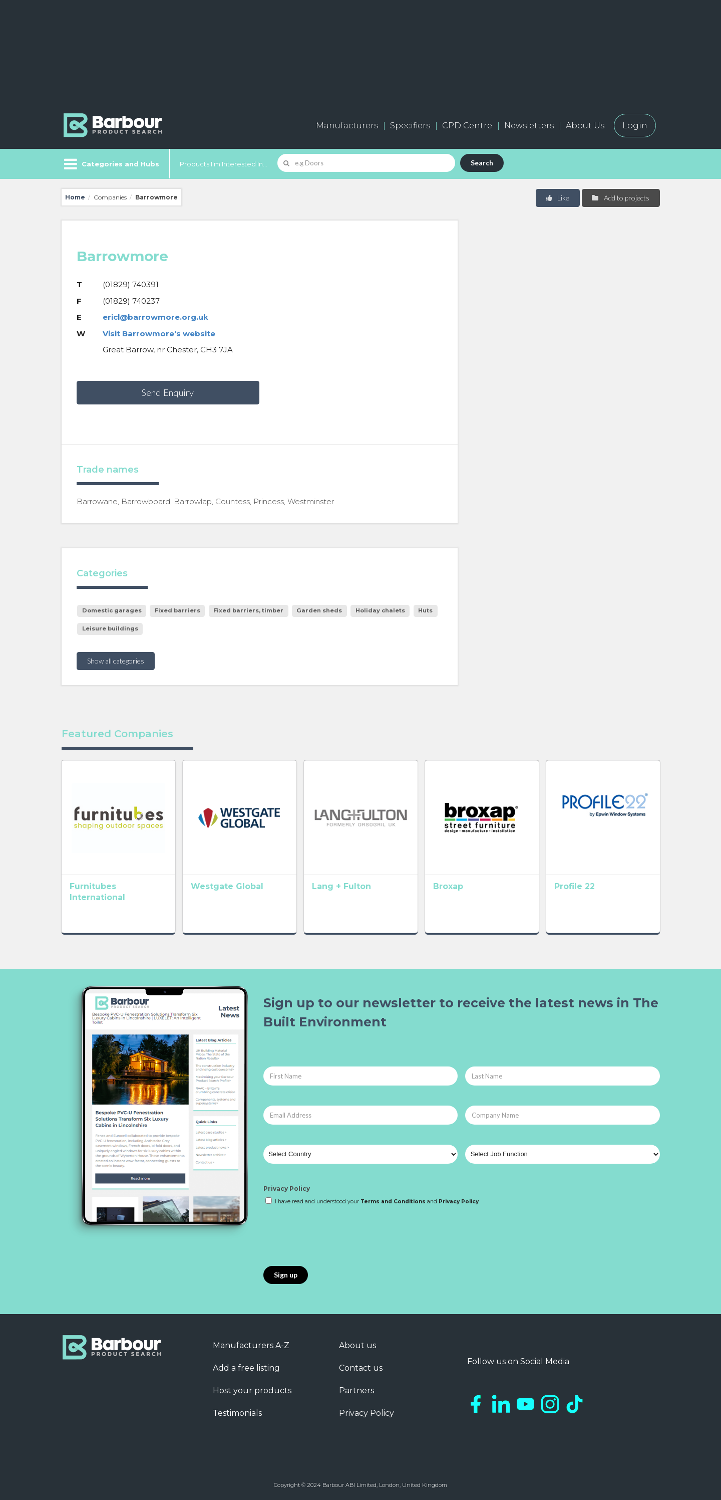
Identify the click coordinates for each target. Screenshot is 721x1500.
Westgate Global (227, 886)
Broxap (448, 886)
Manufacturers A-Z (251, 1345)
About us (357, 1345)
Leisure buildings (110, 628)
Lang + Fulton (341, 886)
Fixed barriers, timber (248, 610)
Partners (356, 1390)
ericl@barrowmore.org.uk (155, 317)
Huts (425, 610)
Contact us (361, 1368)
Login (634, 125)
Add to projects (620, 197)
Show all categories (115, 661)
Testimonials (237, 1413)
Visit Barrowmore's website (159, 333)
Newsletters (529, 125)
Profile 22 (574, 886)
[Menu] (110, 164)
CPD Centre (467, 125)
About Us (585, 125)
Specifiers (410, 125)
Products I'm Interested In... (223, 164)
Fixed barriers (177, 610)
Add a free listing (246, 1368)
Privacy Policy (286, 1188)
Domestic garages (112, 610)
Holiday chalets (380, 610)
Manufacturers (347, 125)
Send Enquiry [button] (168, 392)
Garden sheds (319, 610)
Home (75, 197)
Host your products (252, 1390)
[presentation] (339, 1236)
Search (482, 162)
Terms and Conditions (393, 1201)
